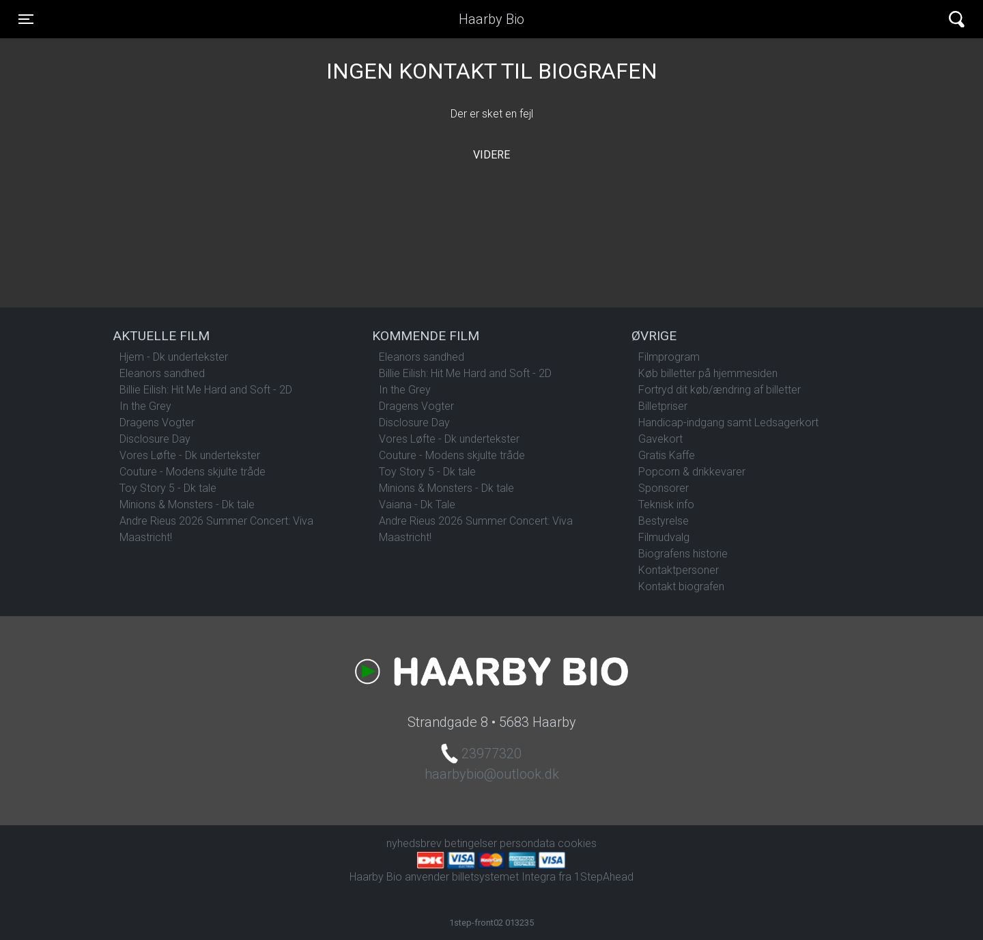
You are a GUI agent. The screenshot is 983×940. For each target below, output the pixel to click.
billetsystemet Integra (504, 876)
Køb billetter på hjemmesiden (708, 373)
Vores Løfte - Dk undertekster (189, 455)
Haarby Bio (491, 19)
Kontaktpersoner (678, 570)
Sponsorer (663, 488)
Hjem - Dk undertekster (173, 356)
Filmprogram (669, 356)
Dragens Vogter (157, 422)
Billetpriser (662, 406)
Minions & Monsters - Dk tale (187, 504)
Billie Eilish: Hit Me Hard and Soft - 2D (205, 389)
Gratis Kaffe (666, 455)
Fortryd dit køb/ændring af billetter (719, 389)
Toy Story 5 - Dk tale (167, 488)
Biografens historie (683, 553)
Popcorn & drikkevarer (691, 471)
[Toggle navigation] (26, 19)
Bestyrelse (663, 520)
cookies (577, 843)
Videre (491, 154)
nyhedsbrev (414, 843)
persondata (527, 843)
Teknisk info (666, 504)
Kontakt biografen (681, 586)
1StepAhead (603, 876)
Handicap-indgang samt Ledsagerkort (728, 422)
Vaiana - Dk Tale (417, 504)
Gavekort (660, 438)
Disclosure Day (154, 438)
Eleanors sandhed (162, 373)
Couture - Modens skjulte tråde (192, 471)
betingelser (470, 843)
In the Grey (145, 406)
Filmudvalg (663, 537)
